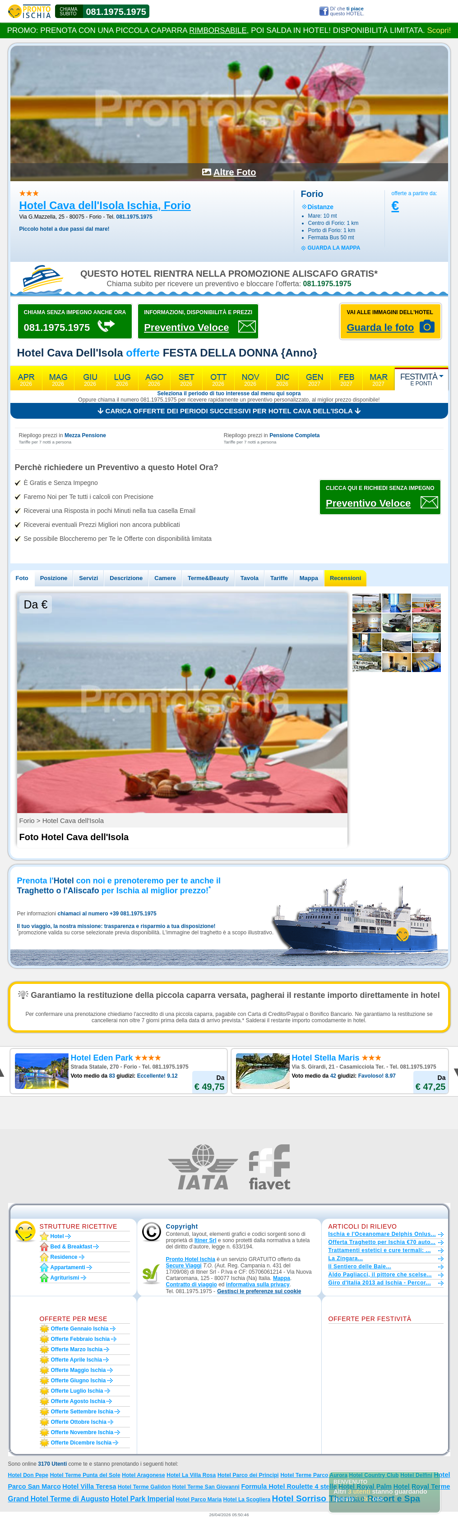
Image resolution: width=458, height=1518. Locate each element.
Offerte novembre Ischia (82, 1432)
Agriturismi (65, 1278)
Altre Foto (234, 172)
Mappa (309, 578)
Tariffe (279, 578)
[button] (259, 1291)
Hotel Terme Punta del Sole (85, 1475)
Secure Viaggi (184, 1265)
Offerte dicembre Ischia (81, 1443)
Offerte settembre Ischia (82, 1411)
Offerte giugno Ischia (78, 1380)
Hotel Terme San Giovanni (206, 1487)
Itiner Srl (205, 1240)
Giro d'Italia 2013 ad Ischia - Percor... (379, 1283)
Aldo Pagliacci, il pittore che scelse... (380, 1274)
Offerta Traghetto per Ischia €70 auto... (382, 1242)
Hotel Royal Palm (365, 1486)
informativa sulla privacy (258, 1284)
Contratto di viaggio (191, 1284)
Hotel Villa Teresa (89, 1486)
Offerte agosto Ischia (78, 1401)
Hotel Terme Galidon (144, 1487)
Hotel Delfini (416, 1475)
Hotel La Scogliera (247, 1499)
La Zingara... (345, 1258)
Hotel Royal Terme (421, 1486)
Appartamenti (68, 1267)
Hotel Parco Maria (199, 1499)
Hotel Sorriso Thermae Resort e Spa (346, 1498)
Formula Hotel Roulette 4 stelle (289, 1486)
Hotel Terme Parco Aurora (313, 1475)
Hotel (57, 1236)
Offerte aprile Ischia (76, 1360)
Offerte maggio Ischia (78, 1370)
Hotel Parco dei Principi (248, 1475)
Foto (22, 578)
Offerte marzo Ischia (77, 1349)
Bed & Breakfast (72, 1247)
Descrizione (126, 578)
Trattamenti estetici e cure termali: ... (379, 1250)
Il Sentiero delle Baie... (359, 1266)
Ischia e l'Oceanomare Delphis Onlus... (382, 1234)
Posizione (54, 578)
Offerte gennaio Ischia (80, 1329)
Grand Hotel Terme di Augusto (58, 1499)
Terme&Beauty (208, 578)
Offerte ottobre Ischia (78, 1422)
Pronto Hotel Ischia (190, 1259)
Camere (165, 578)
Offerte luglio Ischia (77, 1391)
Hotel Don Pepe (28, 1475)
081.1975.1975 (116, 12)
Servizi (88, 578)
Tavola (250, 578)
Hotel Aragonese (143, 1475)
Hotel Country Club (374, 1475)
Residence (64, 1257)
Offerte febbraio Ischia (80, 1339)
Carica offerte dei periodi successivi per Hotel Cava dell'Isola (228, 411)
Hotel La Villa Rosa (191, 1475)
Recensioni (345, 578)
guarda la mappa (334, 248)
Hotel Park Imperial (142, 1499)
